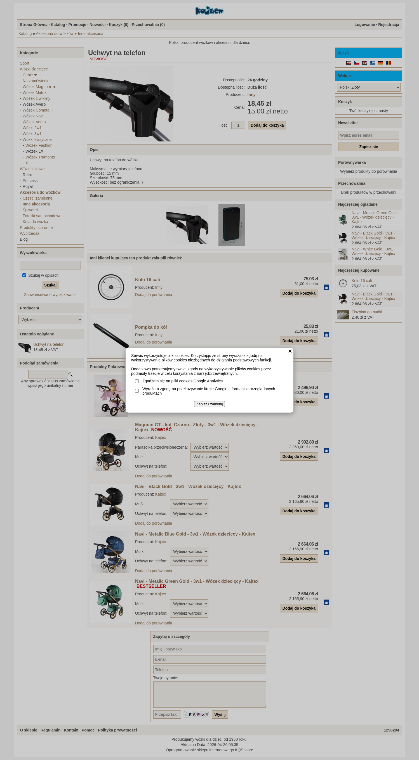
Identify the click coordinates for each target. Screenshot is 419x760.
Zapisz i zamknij (209, 404)
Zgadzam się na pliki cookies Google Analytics (182, 381)
